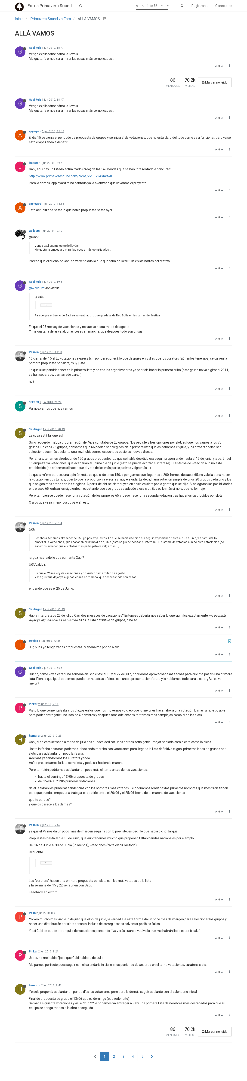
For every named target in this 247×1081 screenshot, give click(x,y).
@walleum (36, 288)
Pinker (33, 704)
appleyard (35, 131)
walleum (34, 230)
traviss (33, 641)
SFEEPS (34, 402)
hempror (34, 735)
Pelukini (34, 352)
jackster (34, 163)
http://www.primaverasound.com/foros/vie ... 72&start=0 (70, 176)
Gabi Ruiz (35, 47)
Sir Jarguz (35, 429)
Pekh (32, 913)
